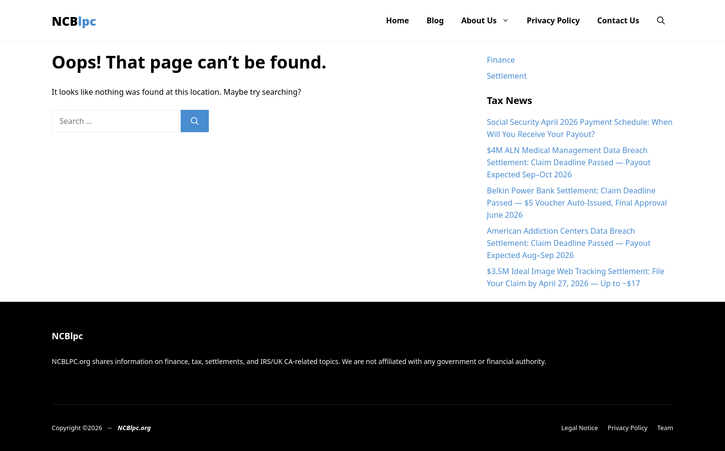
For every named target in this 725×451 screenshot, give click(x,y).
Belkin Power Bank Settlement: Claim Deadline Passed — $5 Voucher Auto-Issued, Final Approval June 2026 (577, 202)
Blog (435, 20)
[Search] (195, 121)
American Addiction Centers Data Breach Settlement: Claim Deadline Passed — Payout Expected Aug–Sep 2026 (569, 243)
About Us (489, 20)
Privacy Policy (553, 20)
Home (397, 20)
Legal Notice (579, 427)
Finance (501, 59)
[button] (661, 20)
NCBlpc (74, 21)
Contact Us (618, 20)
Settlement (507, 75)
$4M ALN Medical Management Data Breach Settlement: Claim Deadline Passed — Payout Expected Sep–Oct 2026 (569, 162)
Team (665, 427)
